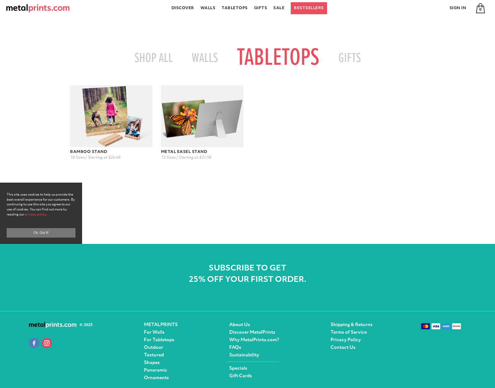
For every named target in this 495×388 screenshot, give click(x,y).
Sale (278, 8)
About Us (239, 325)
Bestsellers (309, 8)
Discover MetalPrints (252, 332)
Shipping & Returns (352, 325)
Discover (182, 8)
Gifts (260, 8)
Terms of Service (349, 332)
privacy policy (35, 214)
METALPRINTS (161, 325)
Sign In (458, 8)
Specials (238, 368)
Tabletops (235, 8)
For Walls (154, 332)
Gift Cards (240, 376)
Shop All (153, 58)
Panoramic (155, 370)
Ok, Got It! (40, 232)
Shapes (152, 363)
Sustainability (244, 355)
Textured (154, 355)
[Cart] (480, 8)
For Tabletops (159, 340)
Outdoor (153, 347)
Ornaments (156, 378)
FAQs (235, 347)
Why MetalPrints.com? (254, 340)
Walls (208, 8)
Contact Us (343, 347)
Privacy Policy (346, 340)
